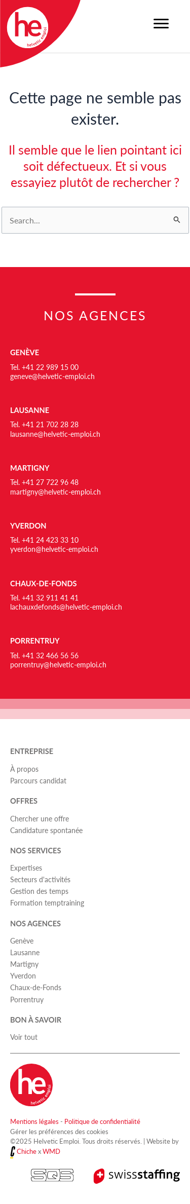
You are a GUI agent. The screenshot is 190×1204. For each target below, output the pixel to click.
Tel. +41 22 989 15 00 (44, 367)
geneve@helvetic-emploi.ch (52, 376)
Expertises (26, 867)
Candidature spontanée (46, 830)
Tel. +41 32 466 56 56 (44, 655)
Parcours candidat (38, 780)
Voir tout (23, 1037)
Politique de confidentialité (102, 1121)
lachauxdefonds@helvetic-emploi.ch (66, 606)
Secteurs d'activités (40, 879)
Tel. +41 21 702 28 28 (44, 424)
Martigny (29, 468)
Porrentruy (34, 640)
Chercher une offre (39, 818)
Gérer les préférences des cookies (59, 1131)
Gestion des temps (39, 891)
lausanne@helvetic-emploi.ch (55, 434)
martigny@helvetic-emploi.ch (55, 491)
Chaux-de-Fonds (43, 583)
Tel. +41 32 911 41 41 (44, 597)
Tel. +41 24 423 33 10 (44, 540)
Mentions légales (34, 1121)
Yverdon (28, 525)
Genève (24, 352)
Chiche (26, 1151)
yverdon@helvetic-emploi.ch (54, 549)
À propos (24, 769)
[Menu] (161, 23)
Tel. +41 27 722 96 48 (44, 482)
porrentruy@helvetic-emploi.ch (58, 664)
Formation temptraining (47, 902)
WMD (51, 1151)
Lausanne (29, 410)
